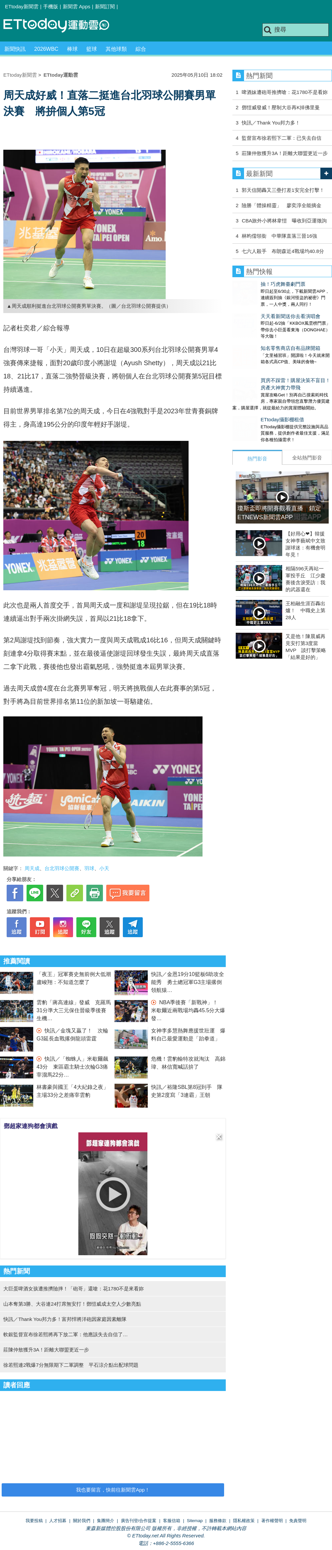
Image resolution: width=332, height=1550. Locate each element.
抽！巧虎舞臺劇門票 (254, 284)
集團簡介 (105, 1520)
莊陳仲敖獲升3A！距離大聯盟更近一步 (46, 1349)
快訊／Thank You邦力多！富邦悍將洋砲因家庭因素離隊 (64, 1319)
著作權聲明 (272, 1520)
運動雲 (61, 25)
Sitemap (195, 1520)
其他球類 (116, 49)
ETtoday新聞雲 (22, 6)
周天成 (32, 868)
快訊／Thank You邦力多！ (271, 122)
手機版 (50, 6)
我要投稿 (34, 1520)
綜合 (140, 49)
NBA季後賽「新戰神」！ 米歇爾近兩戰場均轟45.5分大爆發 (188, 1010)
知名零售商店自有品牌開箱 (262, 335)
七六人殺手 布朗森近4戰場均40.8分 (283, 251)
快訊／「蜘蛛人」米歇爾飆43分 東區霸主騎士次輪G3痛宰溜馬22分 (72, 1067)
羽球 (89, 868)
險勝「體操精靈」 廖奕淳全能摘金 (281, 205)
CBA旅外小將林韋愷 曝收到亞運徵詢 (284, 220)
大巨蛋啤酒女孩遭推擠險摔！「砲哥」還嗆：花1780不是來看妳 (73, 1288)
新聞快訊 (15, 49)
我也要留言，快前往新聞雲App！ (113, 1490)
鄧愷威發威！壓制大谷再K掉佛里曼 (281, 107)
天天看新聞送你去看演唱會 (262, 309)
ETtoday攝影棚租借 (254, 399)
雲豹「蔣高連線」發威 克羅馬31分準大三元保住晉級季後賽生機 (74, 1010)
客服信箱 (171, 1520)
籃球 (91, 49)
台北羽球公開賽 (61, 868)
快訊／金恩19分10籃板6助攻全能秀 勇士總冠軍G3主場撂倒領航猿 (187, 982)
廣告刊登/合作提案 (139, 1520)
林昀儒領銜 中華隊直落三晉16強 (279, 236)
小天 (104, 868)
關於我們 (81, 1520)
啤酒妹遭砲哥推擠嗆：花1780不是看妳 (284, 92)
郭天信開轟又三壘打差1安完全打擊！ (283, 190)
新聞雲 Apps (76, 6)
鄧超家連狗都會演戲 (30, 1126)
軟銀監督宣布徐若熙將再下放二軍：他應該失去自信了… (65, 1334)
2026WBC (46, 49)
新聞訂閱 (105, 6)
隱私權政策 (244, 1520)
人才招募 (57, 1520)
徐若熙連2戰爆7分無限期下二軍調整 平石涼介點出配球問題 (70, 1365)
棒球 (72, 49)
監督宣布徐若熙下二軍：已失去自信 (281, 138)
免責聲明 (297, 1520)
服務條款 (217, 1520)
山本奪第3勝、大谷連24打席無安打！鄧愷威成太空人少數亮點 (72, 1304)
